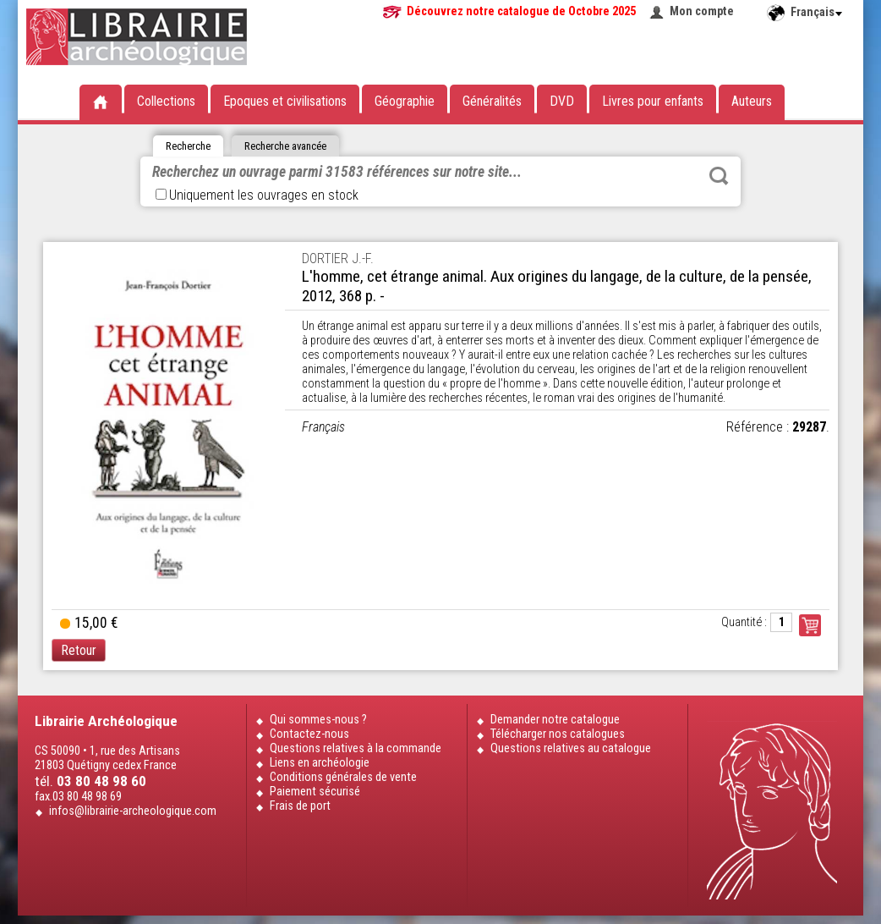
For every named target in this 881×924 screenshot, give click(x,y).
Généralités (492, 101)
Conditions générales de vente (343, 777)
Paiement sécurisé (315, 791)
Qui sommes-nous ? (318, 719)
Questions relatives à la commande (355, 748)
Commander (810, 625)
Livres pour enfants (652, 101)
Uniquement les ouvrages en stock (257, 195)
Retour (78, 650)
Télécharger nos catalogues (557, 734)
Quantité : (744, 622)
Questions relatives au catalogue (570, 748)
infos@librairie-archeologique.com (132, 811)
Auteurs (751, 101)
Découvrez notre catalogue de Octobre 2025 (521, 11)
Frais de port (300, 806)
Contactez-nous (309, 734)
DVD (562, 101)
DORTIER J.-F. (338, 258)
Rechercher (719, 176)
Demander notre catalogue (555, 719)
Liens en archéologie (319, 763)
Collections (166, 101)
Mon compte (702, 11)
